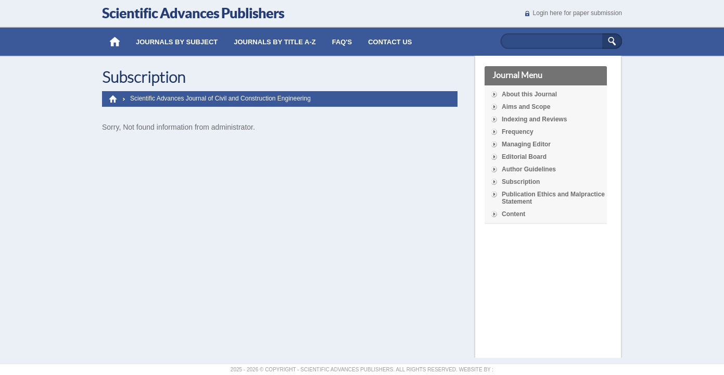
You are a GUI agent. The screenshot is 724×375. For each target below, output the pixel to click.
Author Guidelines (529, 169)
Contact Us (390, 42)
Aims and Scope (526, 106)
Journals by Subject (177, 42)
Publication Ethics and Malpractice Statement (553, 198)
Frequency (518, 131)
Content (513, 214)
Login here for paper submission (577, 13)
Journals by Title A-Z (274, 42)
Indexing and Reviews (534, 119)
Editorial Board (524, 156)
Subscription (521, 181)
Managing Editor (526, 144)
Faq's (342, 42)
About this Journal (529, 94)
